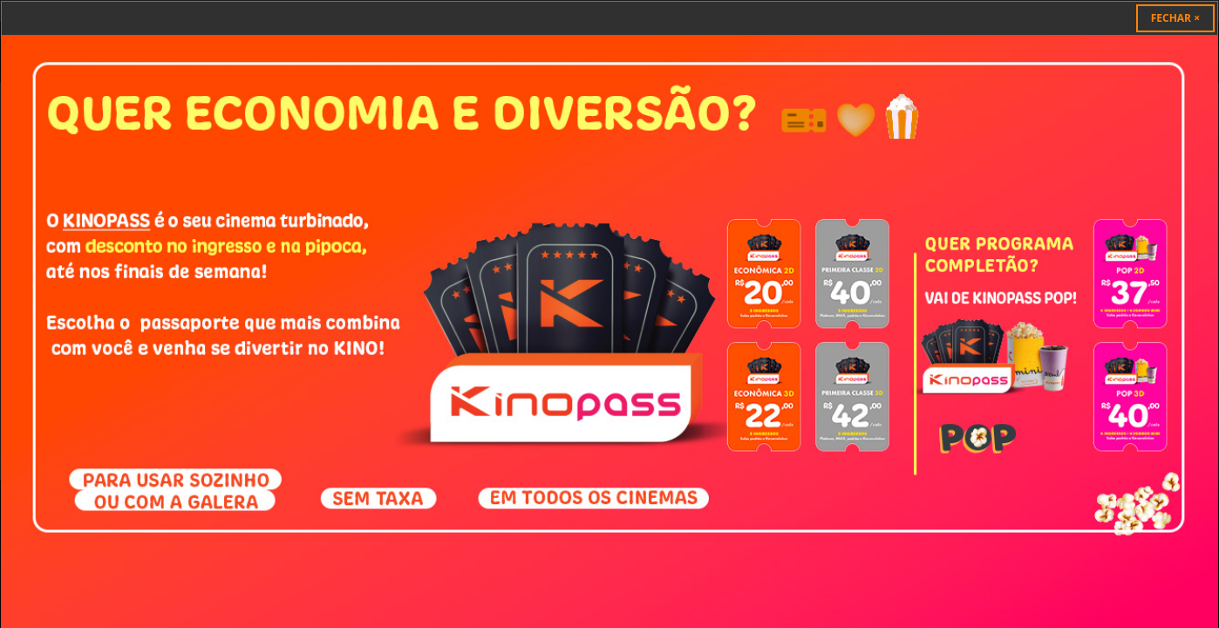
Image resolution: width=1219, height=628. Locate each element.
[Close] (1175, 18)
